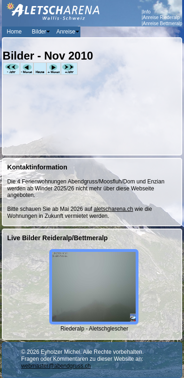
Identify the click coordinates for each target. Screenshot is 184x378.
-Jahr (11, 68)
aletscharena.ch (113, 209)
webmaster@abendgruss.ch (56, 366)
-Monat (26, 68)
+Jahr (69, 68)
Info (147, 11)
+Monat (53, 68)
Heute (39, 68)
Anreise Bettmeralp (162, 23)
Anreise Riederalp (161, 17)
